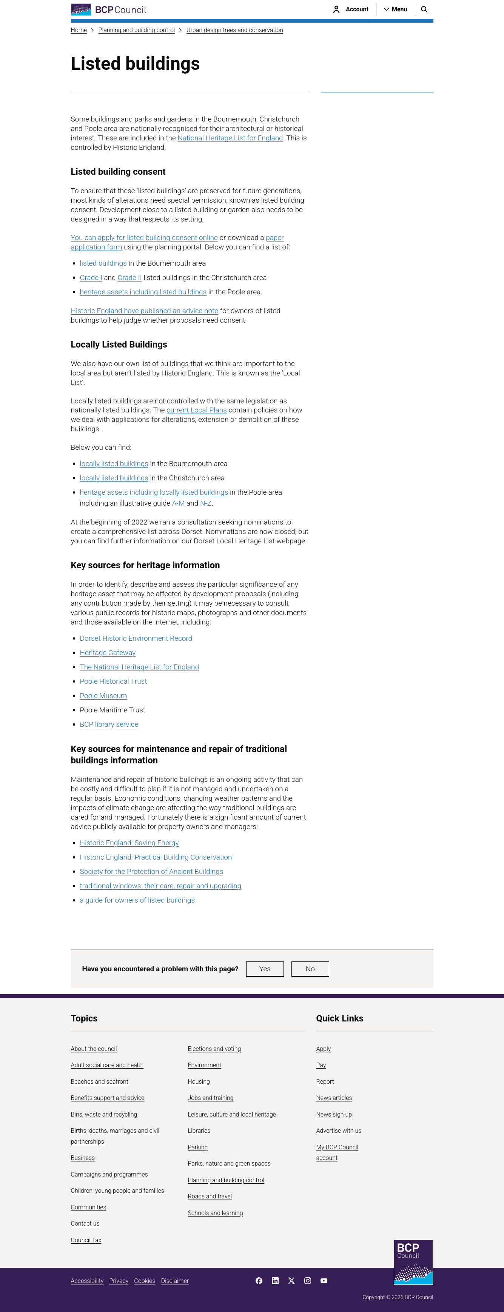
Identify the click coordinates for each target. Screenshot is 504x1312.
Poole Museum (103, 695)
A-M (178, 503)
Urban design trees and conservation (234, 30)
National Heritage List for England (230, 138)
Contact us (85, 1223)
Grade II (129, 277)
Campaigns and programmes (109, 1174)
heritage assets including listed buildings (143, 292)
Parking (198, 1147)
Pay (321, 1065)
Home (79, 30)
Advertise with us (339, 1130)
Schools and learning (215, 1213)
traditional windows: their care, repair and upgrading (161, 885)
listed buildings (103, 263)
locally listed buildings (114, 463)
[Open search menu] (424, 9)
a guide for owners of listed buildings (137, 900)
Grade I (91, 277)
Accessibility (87, 1280)
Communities (88, 1207)
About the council (94, 1048)
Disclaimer (175, 1280)
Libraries (199, 1130)
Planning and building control (137, 30)
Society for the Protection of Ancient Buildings (151, 871)
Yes (265, 968)
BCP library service (109, 724)
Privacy (118, 1280)
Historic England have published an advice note (145, 310)
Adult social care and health (107, 1065)
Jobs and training (211, 1097)
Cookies (144, 1280)
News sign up (334, 1114)
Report (325, 1081)
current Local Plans (196, 410)
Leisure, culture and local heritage (232, 1114)
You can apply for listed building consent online (144, 237)
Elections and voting (214, 1048)
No (310, 968)
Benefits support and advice (108, 1097)
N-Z (205, 503)
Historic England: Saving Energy (129, 842)
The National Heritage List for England (139, 667)
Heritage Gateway (108, 652)
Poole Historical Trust (113, 681)
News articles (334, 1097)
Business (83, 1157)
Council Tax (86, 1240)
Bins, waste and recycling (104, 1114)
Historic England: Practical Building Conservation (156, 857)
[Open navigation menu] (395, 9)
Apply (323, 1048)
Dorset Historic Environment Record (136, 638)
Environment (205, 1065)
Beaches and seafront (100, 1081)
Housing (199, 1081)
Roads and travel (210, 1196)
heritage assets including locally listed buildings (154, 492)
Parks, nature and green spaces (229, 1163)
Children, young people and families (117, 1190)
